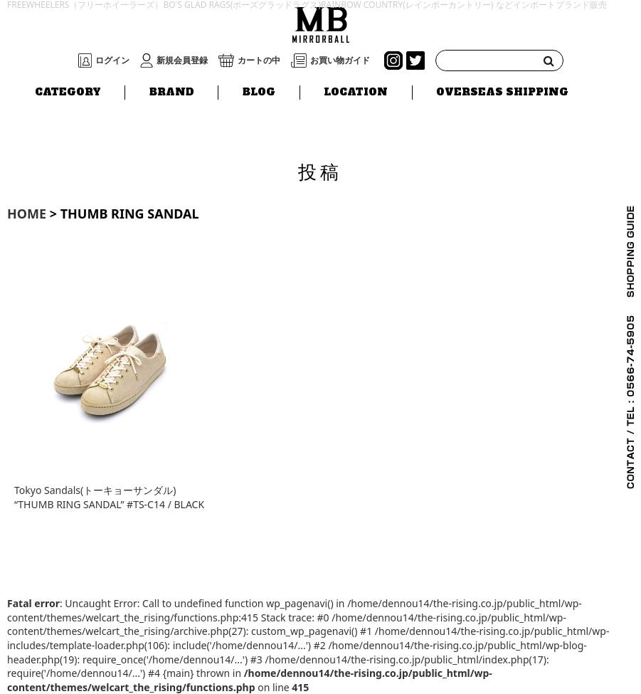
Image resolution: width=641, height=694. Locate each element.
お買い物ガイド (340, 60)
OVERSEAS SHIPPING (502, 92)
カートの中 (259, 60)
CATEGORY (68, 92)
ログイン (112, 60)
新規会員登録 (182, 60)
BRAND (171, 92)
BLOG (259, 92)
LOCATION (356, 92)
